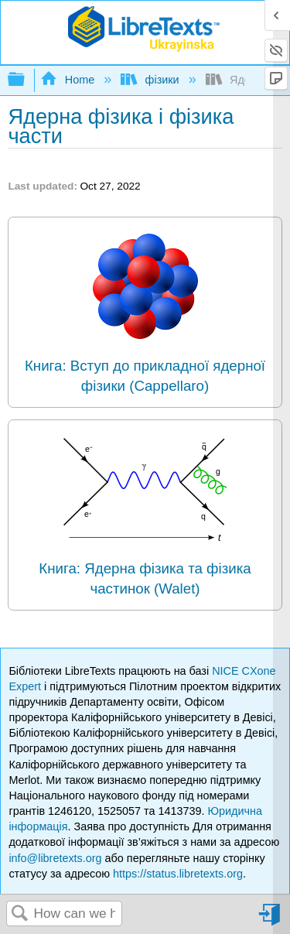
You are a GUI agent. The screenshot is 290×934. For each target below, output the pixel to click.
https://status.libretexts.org (178, 873)
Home (68, 80)
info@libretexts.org (55, 858)
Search (20, 914)
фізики (151, 80)
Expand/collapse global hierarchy (26, 80)
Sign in (271, 920)
